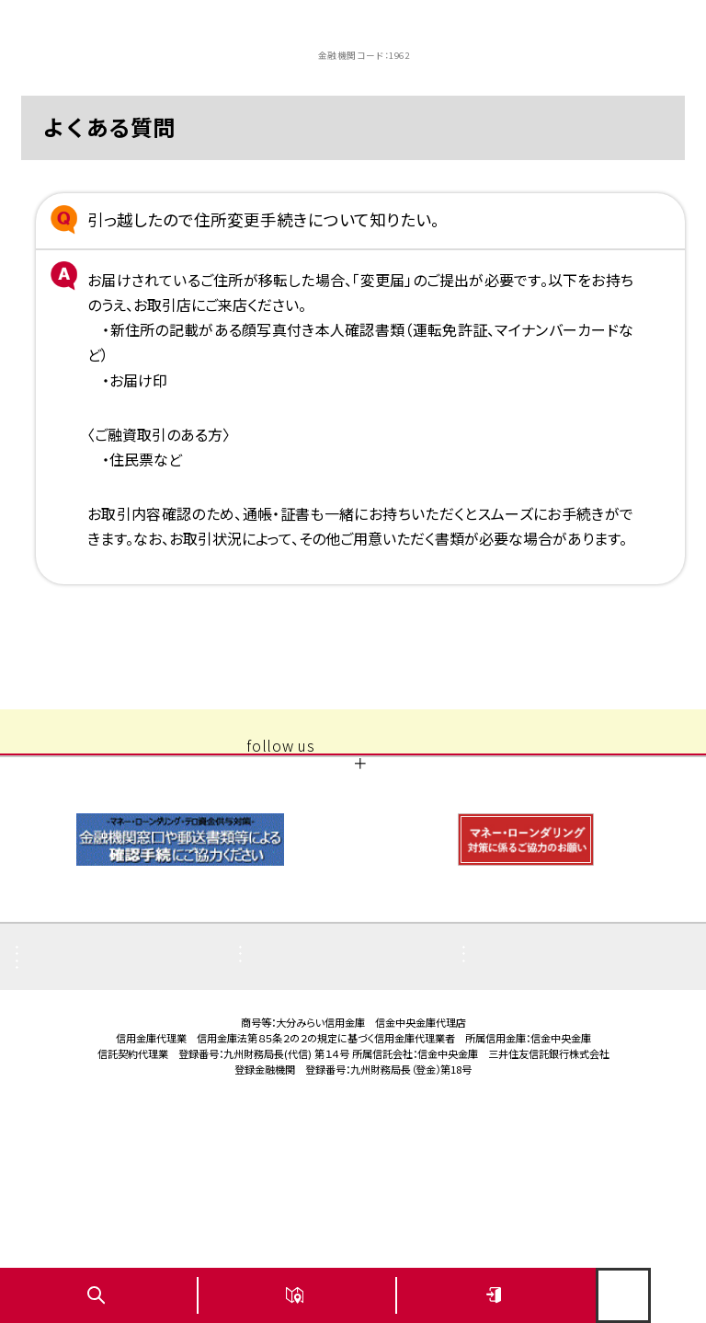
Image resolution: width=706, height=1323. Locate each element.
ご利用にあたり (303, 1098)
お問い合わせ (75, 1123)
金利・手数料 (73, 1098)
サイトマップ (517, 1098)
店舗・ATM (291, 1071)
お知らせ (508, 1044)
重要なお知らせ (304, 1044)
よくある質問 (73, 1044)
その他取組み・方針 (538, 1071)
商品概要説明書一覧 (96, 1071)
